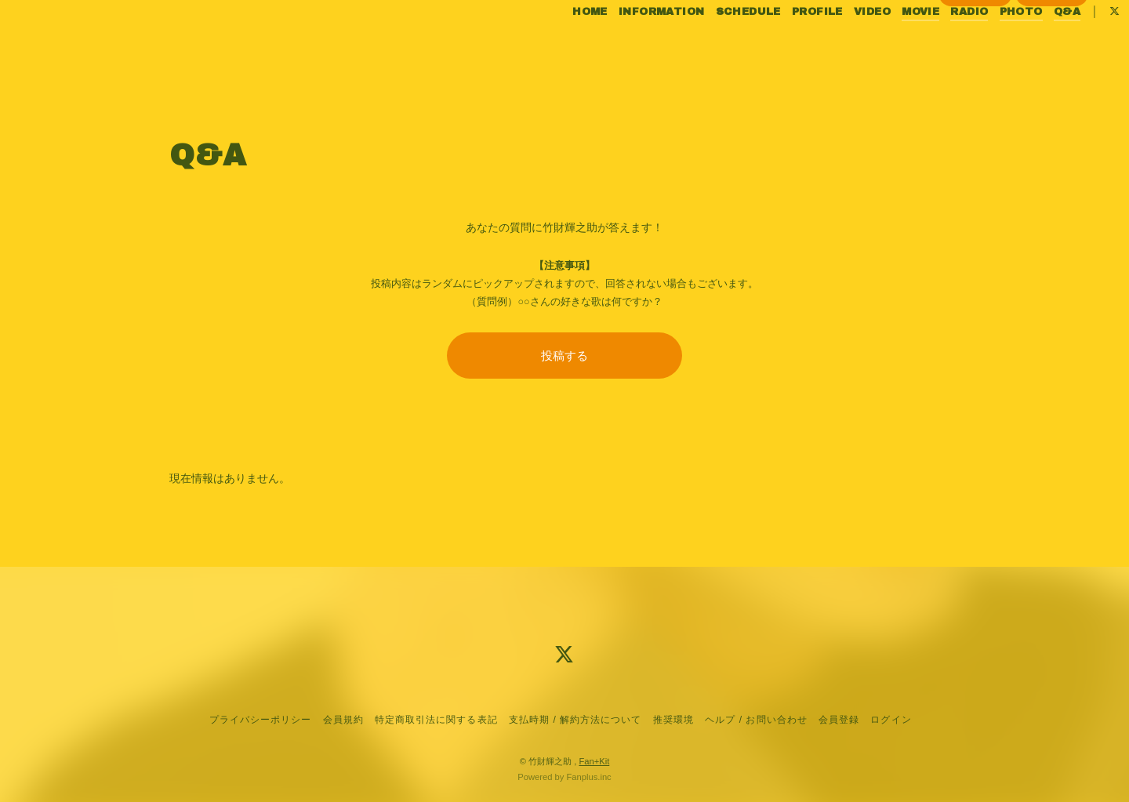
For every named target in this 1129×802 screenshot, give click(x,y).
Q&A (1034, 45)
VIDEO (839, 45)
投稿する (564, 355)
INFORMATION (628, 45)
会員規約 (343, 719)
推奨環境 (673, 719)
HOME (557, 45)
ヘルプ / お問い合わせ (756, 719)
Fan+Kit (594, 761)
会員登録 (975, 72)
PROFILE (784, 45)
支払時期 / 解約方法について (575, 719)
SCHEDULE (715, 45)
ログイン (1052, 72)
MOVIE (888, 45)
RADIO (937, 45)
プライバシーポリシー (260, 719)
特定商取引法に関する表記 (436, 719)
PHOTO (988, 45)
